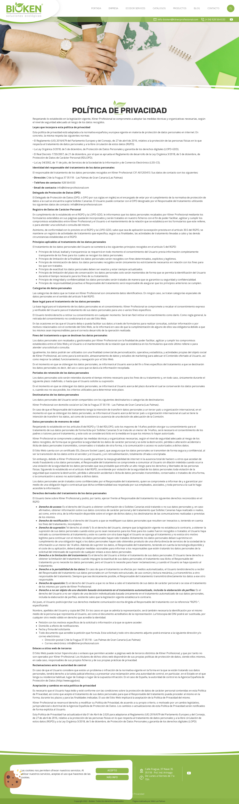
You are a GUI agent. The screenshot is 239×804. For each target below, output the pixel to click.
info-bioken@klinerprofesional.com (175, 19)
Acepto (87, 770)
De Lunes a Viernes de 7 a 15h (157, 777)
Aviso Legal (112, 793)
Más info (87, 777)
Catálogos (159, 8)
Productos (179, 8)
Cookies (99, 793)
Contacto (213, 8)
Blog (197, 8)
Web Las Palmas (158, 801)
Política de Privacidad (133, 793)
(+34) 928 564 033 (213, 19)
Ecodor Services (135, 8)
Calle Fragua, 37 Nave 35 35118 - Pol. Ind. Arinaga (156, 770)
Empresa (113, 8)
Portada (96, 8)
